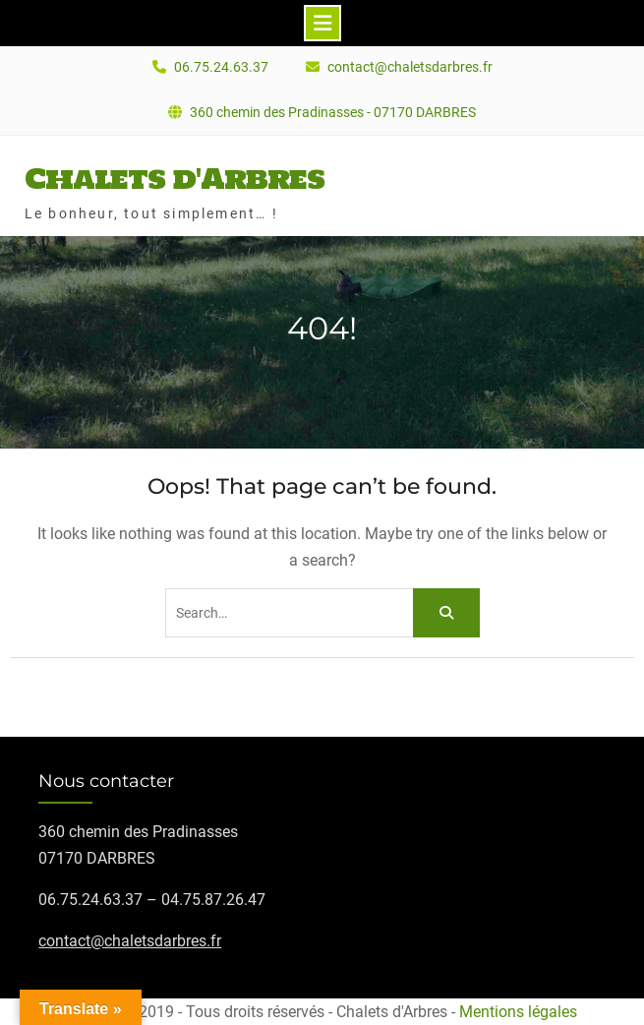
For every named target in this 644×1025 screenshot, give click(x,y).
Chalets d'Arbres (174, 178)
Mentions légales (518, 1011)
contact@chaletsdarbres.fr (410, 67)
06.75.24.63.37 (221, 67)
